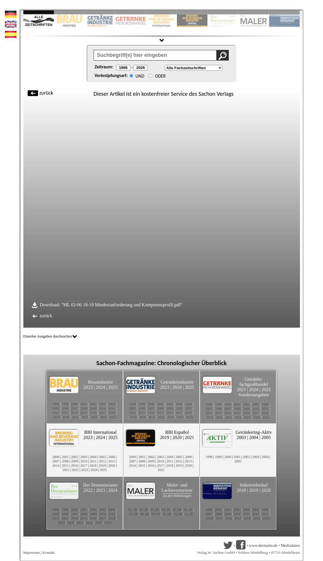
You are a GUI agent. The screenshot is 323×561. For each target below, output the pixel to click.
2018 (111, 413)
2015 (83, 413)
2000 (74, 404)
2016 (93, 413)
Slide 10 (284, 12)
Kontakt (48, 552)
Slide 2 (69, 12)
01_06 (133, 510)
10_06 (167, 514)
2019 (56, 417)
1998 (55, 404)
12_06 (188, 514)
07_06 (133, 514)
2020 (66, 417)
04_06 (166, 510)
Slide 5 (161, 12)
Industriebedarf (254, 485)
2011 (111, 408)
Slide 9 (253, 12)
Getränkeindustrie (177, 382)
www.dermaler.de (263, 545)
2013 (65, 413)
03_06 (155, 510)
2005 (55, 408)
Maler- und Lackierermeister (176, 488)
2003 (102, 404)
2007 (74, 408)
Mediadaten (290, 545)
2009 (93, 408)
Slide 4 (130, 12)
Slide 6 (192, 12)
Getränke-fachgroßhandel (253, 382)
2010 (102, 408)
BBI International (100, 432)
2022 (84, 417)
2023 (87, 387)
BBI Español (177, 432)
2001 (83, 404)
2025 (113, 387)
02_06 (143, 510)
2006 (65, 408)
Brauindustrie (100, 382)
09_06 (156, 514)
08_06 (144, 514)
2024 (100, 387)
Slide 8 (222, 12)
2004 (111, 404)
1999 (65, 404)
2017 (102, 413)
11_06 (177, 514)
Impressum (31, 552)
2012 (55, 413)
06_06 (188, 510)
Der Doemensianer (100, 485)
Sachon (207, 93)
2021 (75, 417)
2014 (74, 413)
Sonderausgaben (254, 394)
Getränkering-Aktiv (253, 432)
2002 (93, 404)
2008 (83, 408)
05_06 (177, 510)
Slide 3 (100, 12)
